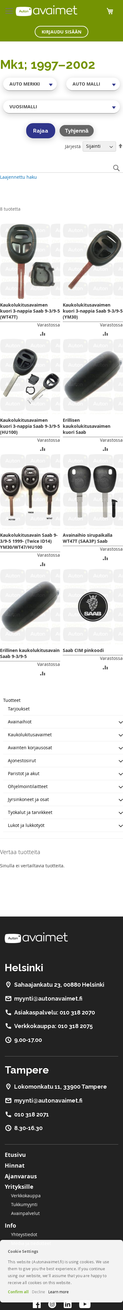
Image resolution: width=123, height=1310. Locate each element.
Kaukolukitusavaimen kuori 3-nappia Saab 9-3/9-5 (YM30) (93, 311)
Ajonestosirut (22, 760)
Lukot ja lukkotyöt (26, 825)
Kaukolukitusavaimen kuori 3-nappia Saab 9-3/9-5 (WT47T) (30, 311)
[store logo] (46, 10)
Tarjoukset (19, 709)
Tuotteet (11, 700)
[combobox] (30, 84)
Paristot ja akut (23, 773)
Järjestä (73, 146)
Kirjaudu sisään (61, 32)
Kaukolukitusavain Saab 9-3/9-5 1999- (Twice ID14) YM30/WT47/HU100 (29, 541)
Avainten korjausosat (30, 748)
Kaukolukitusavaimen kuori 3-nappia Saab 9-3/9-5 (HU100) (30, 426)
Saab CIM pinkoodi (83, 650)
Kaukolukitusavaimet (30, 735)
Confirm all (18, 1292)
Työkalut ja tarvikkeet (30, 812)
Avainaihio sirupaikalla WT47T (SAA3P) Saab (87, 538)
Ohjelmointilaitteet (28, 786)
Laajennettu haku (18, 177)
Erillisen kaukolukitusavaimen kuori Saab (86, 426)
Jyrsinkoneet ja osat (28, 799)
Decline (38, 1291)
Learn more (58, 1291)
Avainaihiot (20, 722)
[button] (42, 333)
